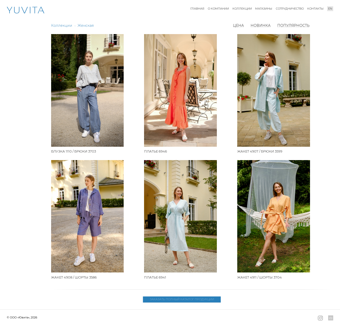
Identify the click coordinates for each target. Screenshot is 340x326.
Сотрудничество (290, 8)
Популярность (293, 25)
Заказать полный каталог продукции (182, 299)
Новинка (260, 25)
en (330, 8)
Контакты (315, 8)
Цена (238, 25)
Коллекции (242, 8)
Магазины (263, 8)
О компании (218, 8)
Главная (197, 8)
